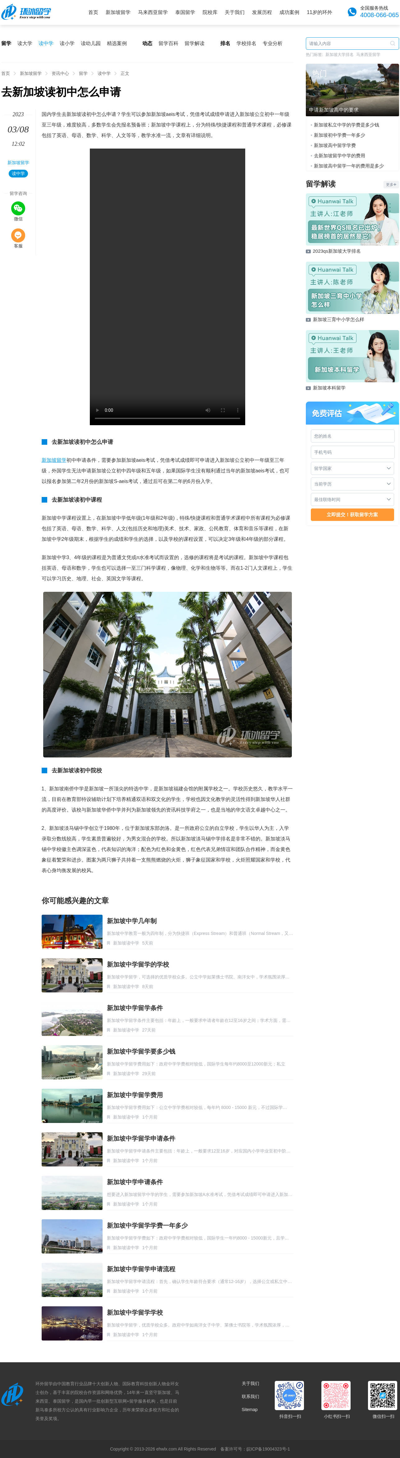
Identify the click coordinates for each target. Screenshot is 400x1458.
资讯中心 (60, 73)
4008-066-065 (379, 14)
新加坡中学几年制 (132, 921)
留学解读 (195, 43)
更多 (391, 184)
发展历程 (262, 12)
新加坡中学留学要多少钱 (141, 1051)
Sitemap (250, 1409)
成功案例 (289, 12)
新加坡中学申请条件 (135, 1182)
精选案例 (117, 43)
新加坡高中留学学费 (335, 145)
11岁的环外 (319, 12)
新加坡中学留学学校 (135, 1312)
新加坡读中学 (126, 943)
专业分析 (273, 43)
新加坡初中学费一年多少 (339, 135)
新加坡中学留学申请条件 (141, 1138)
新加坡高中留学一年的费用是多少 (349, 165)
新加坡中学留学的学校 (138, 964)
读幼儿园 (91, 43)
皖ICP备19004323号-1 (268, 1449)
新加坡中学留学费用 (135, 1095)
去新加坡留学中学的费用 (339, 155)
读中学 (46, 43)
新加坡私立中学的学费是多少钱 (346, 124)
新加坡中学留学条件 (135, 1008)
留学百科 (168, 43)
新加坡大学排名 (339, 54)
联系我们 (250, 1396)
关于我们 (235, 12)
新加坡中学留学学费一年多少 (147, 1225)
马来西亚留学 (153, 12)
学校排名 (246, 43)
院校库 (210, 12)
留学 (83, 73)
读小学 (67, 43)
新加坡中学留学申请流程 (141, 1269)
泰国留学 (185, 12)
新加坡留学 (118, 12)
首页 (93, 12)
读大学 (24, 43)
